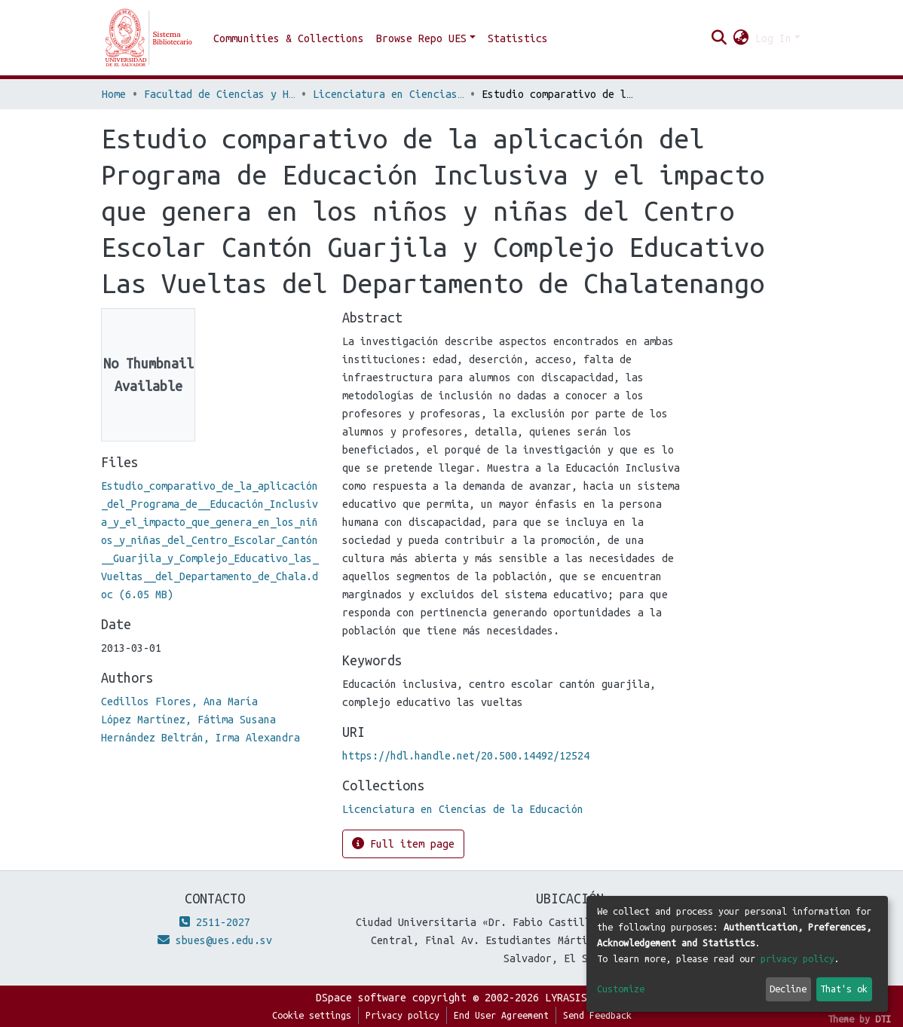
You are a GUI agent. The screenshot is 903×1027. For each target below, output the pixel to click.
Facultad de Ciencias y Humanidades (219, 94)
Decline (788, 988)
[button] (741, 38)
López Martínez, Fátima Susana (188, 720)
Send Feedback (597, 1015)
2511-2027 (214, 922)
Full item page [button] (403, 843)
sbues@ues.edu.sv (215, 940)
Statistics (518, 38)
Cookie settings (311, 1015)
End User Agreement (501, 1015)
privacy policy (797, 958)
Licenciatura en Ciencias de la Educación (388, 94)
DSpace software (361, 998)
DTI (883, 1018)
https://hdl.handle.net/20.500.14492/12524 (465, 756)
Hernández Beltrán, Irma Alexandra (200, 738)
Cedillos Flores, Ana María (179, 701)
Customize (620, 988)
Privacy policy (402, 1015)
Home (114, 94)
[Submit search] (719, 38)
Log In (773, 38)
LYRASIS (566, 998)
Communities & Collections (288, 38)
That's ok (844, 988)
